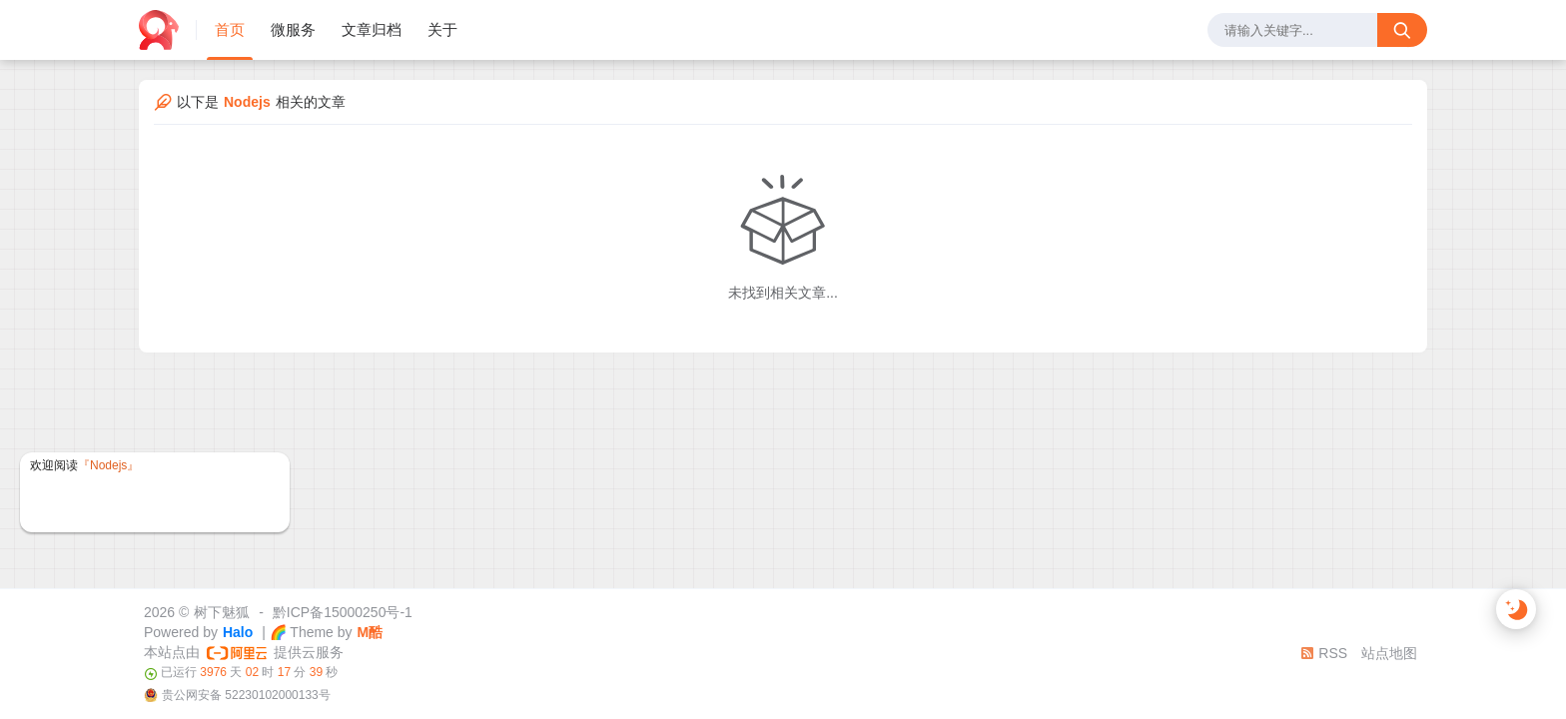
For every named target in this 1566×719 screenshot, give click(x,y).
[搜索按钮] (1402, 30)
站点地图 (1389, 653)
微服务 (293, 29)
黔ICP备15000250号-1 (342, 612)
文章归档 (371, 29)
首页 (230, 29)
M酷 (371, 632)
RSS (1323, 653)
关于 (442, 29)
